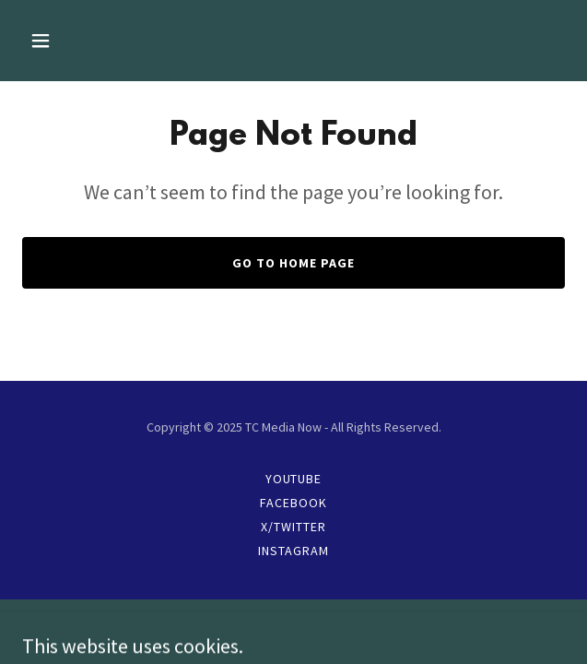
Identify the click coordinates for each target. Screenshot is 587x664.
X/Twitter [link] (293, 526)
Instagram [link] (293, 550)
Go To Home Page (293, 263)
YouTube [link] (294, 478)
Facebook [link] (293, 502)
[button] (84, 40)
